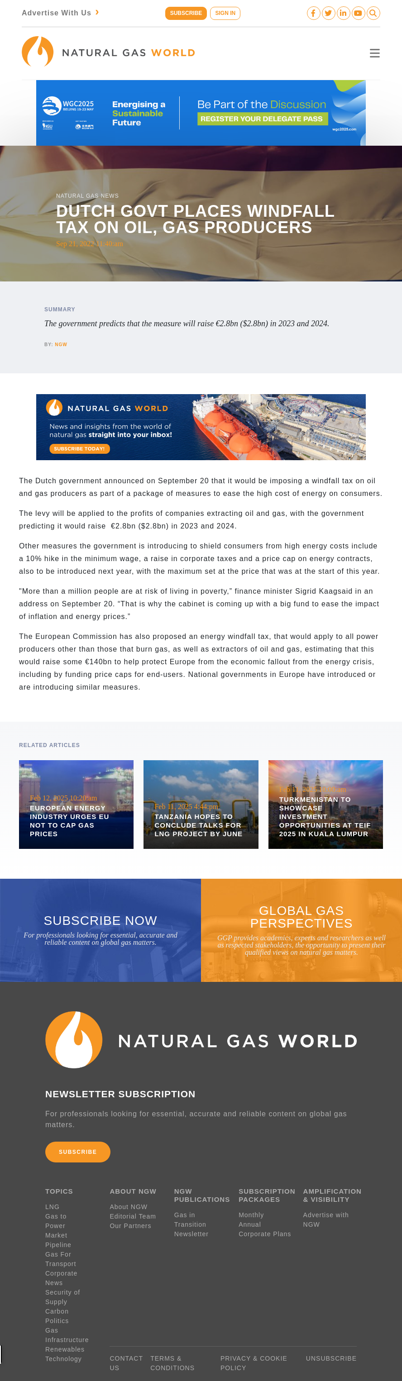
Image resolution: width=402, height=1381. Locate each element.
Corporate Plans (265, 1231)
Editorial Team (133, 1214)
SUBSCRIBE (185, 13)
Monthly (251, 1212)
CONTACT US (126, 1341)
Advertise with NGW (326, 1217)
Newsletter (191, 1231)
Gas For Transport (60, 1247)
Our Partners (130, 1223)
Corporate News (71, 1261)
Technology (63, 1337)
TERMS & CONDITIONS (172, 1341)
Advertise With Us (61, 13)
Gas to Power (67, 1214)
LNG (52, 1204)
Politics (57, 1299)
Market (56, 1223)
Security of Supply (62, 1275)
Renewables (65, 1328)
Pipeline (59, 1233)
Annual (250, 1222)
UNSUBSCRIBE (331, 1337)
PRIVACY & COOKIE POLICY (253, 1341)
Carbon (57, 1290)
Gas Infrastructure (67, 1313)
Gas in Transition (190, 1217)
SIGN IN (226, 13)
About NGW (129, 1204)
